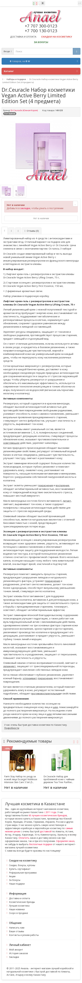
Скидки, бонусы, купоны (22, 865)
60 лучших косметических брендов (48, 815)
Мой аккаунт (16, 949)
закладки (25, 208)
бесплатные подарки (40, 844)
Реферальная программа (23, 872)
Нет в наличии (41, 218)
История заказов (18, 953)
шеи (55, 707)
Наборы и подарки (16, 79)
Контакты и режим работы (24, 935)
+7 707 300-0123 (41, 26)
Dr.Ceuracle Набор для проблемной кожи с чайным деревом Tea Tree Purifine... (58, 779)
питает (67, 500)
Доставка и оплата (19, 898)
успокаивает (30, 678)
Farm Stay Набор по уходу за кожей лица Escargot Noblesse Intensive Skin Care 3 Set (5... (20, 779)
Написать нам (16, 927)
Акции (12, 876)
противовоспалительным (45, 693)
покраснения (45, 485)
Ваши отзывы (16, 931)
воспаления (62, 485)
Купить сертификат (19, 868)
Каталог (40, 71)
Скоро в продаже (18, 913)
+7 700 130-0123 (41, 31)
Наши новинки (17, 909)
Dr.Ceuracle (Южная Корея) (24, 110)
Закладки (14, 956)
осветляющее (11, 442)
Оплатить (24, 837)
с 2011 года (50, 812)
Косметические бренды (22, 901)
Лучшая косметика (19, 905)
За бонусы (14, 880)
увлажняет (9, 666)
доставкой (46, 831)
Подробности (11, 728)
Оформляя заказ (65, 841)
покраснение (52, 580)
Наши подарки (17, 883)
